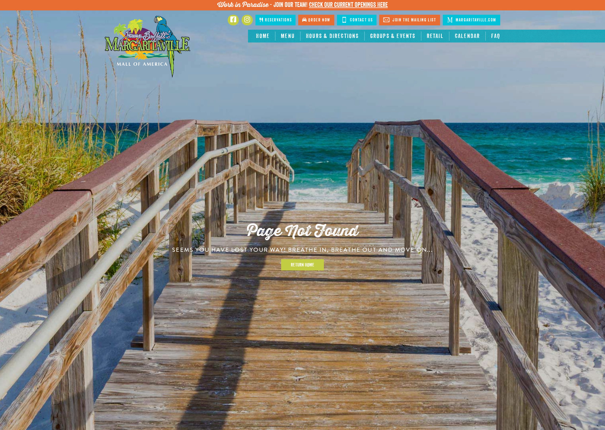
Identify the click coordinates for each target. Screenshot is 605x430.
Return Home (302, 264)
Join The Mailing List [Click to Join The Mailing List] (409, 20)
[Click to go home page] (147, 47)
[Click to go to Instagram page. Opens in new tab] (247, 20)
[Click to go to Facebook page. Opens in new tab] (233, 20)
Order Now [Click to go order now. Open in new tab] (316, 20)
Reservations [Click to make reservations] (275, 20)
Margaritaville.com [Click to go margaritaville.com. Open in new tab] (471, 20)
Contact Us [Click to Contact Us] (357, 20)
